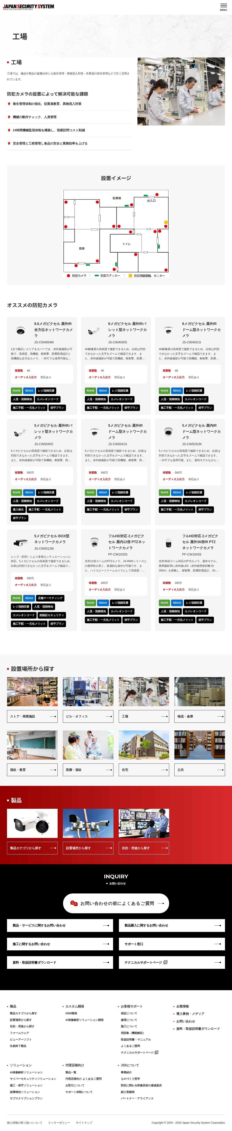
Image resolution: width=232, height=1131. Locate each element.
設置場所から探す (21, 1019)
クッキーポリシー (59, 1122)
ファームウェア (19, 1032)
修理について (129, 1019)
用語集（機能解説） (133, 1032)
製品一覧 (70, 1072)
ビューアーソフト (21, 1039)
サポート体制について (79, 1092)
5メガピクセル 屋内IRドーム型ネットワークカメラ (201, 431)
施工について (129, 1026)
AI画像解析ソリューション (26, 1072)
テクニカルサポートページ (139, 1052)
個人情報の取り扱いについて (24, 1122)
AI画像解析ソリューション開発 (84, 1019)
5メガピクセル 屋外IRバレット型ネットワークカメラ (53, 431)
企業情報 (182, 1006)
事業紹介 (126, 1072)
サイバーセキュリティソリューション (33, 1078)
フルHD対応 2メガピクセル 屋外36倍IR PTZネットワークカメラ (200, 542)
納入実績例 (127, 1092)
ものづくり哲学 (130, 1078)
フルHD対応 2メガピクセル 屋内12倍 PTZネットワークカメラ (126, 542)
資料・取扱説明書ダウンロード (198, 1028)
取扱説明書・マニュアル (136, 1039)
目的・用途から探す (22, 1026)
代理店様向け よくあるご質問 (83, 1078)
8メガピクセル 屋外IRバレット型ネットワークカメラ (127, 330)
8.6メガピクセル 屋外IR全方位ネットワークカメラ (53, 330)
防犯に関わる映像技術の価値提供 (141, 1085)
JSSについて (130, 1065)
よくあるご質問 (130, 1045)
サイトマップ (84, 1122)
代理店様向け (74, 1065)
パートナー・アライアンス (137, 1098)
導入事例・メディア (190, 1013)
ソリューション (21, 1065)
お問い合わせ (185, 1021)
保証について (129, 1013)
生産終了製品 (18, 1045)
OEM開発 (71, 1013)
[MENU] (223, 7)
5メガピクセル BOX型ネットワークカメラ (51, 539)
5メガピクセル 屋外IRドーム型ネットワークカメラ (127, 431)
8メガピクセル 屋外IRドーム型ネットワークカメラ (201, 330)
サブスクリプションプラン (26, 1098)
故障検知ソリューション (25, 1092)
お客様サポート (132, 1006)
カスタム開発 (74, 1006)
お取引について (74, 1085)
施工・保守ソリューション (26, 1085)
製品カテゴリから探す (23, 1013)
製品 (13, 1006)
